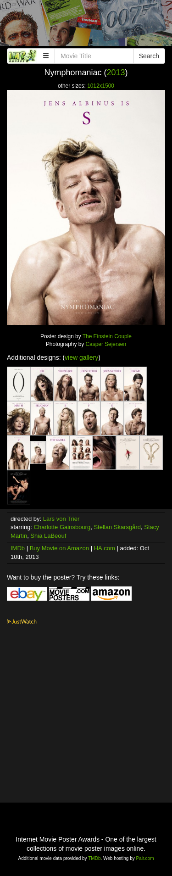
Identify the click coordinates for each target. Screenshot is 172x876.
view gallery (81, 357)
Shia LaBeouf (48, 535)
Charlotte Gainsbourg (62, 527)
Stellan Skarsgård (117, 527)
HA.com (104, 548)
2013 (116, 72)
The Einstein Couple (107, 336)
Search (149, 56)
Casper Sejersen (106, 344)
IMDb (18, 548)
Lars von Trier (61, 518)
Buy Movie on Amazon (59, 548)
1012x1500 (100, 86)
